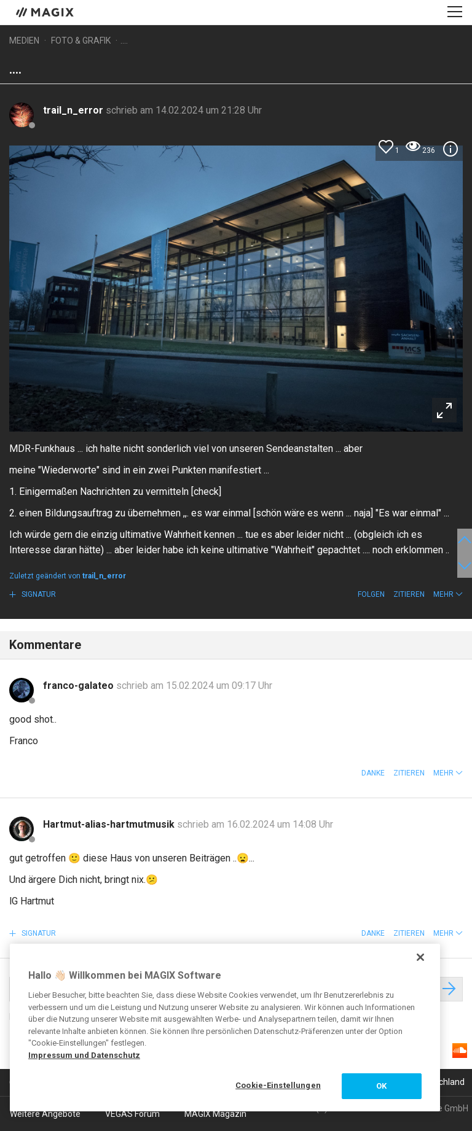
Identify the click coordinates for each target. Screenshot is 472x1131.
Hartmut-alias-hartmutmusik (110, 824)
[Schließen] (420, 957)
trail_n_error (74, 110)
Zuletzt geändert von (67, 576)
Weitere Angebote (45, 1114)
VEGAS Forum (132, 1114)
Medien (24, 40)
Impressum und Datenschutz (84, 1055)
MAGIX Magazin (215, 1114)
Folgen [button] (371, 594)
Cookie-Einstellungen (278, 1085)
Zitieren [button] (409, 594)
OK (381, 1085)
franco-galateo (79, 685)
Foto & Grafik (81, 40)
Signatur (38, 594)
